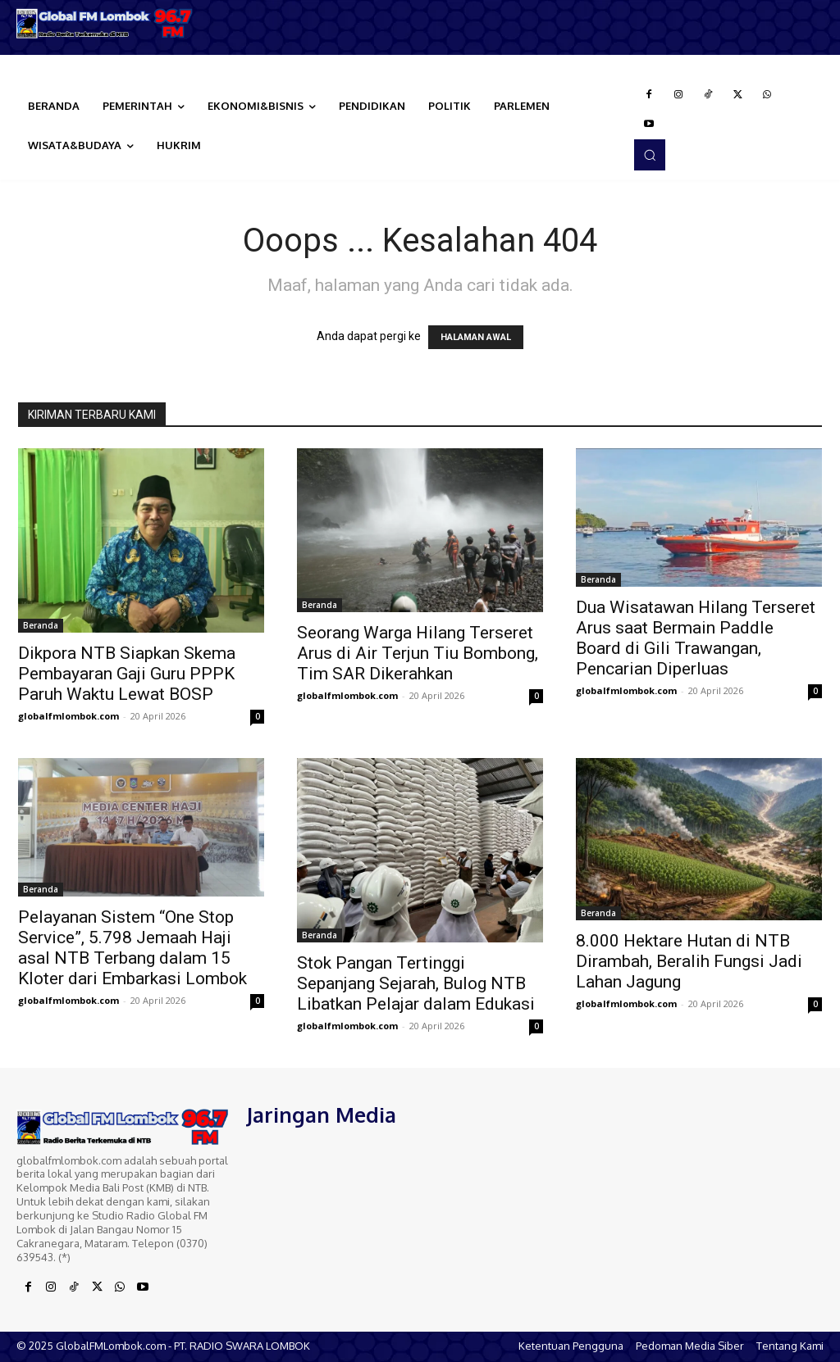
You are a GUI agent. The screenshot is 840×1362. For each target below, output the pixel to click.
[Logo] (105, 23)
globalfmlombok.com (68, 716)
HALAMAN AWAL (476, 337)
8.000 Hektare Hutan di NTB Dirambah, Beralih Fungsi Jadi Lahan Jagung (689, 961)
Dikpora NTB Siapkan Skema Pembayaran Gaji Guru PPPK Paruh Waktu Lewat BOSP (126, 673)
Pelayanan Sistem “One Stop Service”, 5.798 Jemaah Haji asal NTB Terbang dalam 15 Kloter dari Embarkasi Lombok (132, 947)
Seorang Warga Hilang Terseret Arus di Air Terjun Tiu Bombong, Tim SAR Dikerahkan (417, 653)
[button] (649, 154)
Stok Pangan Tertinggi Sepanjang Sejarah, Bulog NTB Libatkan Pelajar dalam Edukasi (416, 983)
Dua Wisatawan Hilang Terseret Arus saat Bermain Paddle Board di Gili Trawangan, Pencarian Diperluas (695, 638)
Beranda (40, 625)
